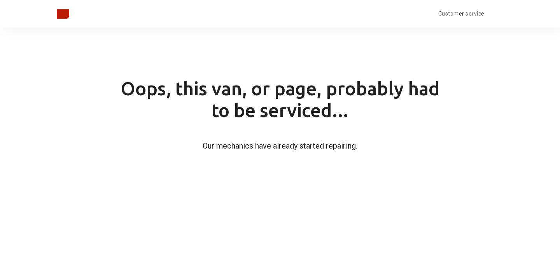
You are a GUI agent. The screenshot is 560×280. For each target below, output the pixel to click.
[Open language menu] (497, 12)
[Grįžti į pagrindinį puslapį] (63, 14)
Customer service (461, 13)
